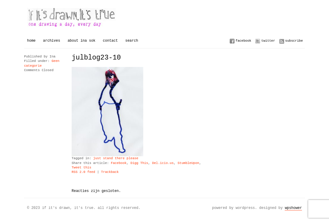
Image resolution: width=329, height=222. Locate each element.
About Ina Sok (81, 40)
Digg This (139, 163)
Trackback (110, 172)
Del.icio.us (163, 163)
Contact (110, 40)
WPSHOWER (293, 207)
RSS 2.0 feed (83, 172)
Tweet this (81, 167)
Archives (51, 40)
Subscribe (294, 40)
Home (31, 40)
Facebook (243, 40)
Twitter (268, 40)
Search (131, 40)
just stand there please (115, 158)
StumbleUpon (188, 163)
